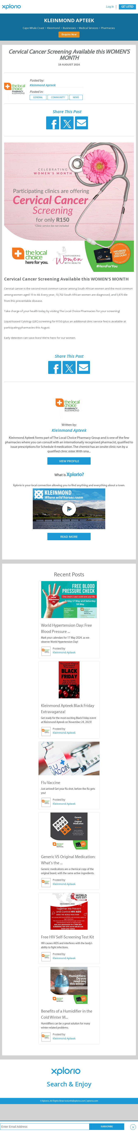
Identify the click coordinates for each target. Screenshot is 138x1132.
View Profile (69, 461)
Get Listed (127, 6)
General (38, 97)
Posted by (59, 648)
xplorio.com (92, 1101)
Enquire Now (69, 34)
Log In (110, 6)
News (76, 97)
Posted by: (37, 80)
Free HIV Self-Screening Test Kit (67, 936)
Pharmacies (108, 28)
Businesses (69, 28)
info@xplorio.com (77, 1101)
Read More (69, 536)
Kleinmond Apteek (69, 20)
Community (58, 97)
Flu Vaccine (50, 782)
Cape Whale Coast (33, 28)
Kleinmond (53, 28)
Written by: (69, 425)
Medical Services (88, 28)
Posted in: (36, 92)
